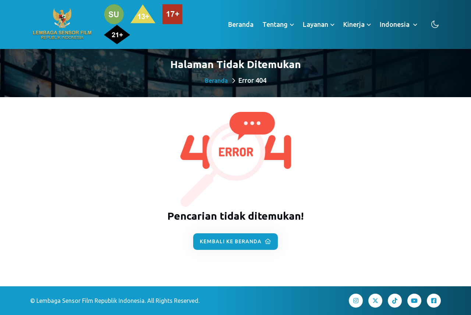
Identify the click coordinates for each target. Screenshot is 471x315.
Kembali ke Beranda (235, 241)
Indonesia (395, 24)
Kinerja (354, 24)
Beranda (241, 24)
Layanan (315, 24)
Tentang (275, 24)
